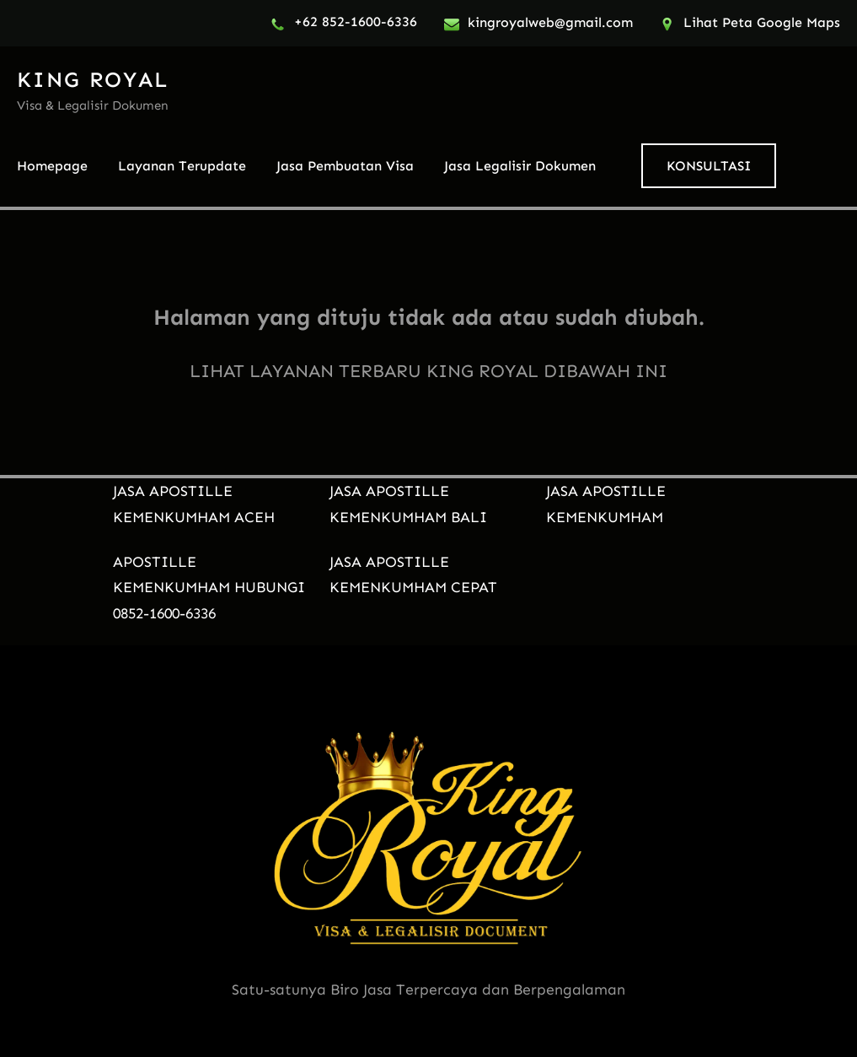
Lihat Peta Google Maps (761, 22)
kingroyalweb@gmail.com (550, 22)
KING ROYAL (93, 80)
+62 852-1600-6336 (355, 21)
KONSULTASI (709, 166)
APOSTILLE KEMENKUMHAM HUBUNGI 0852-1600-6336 (209, 588)
